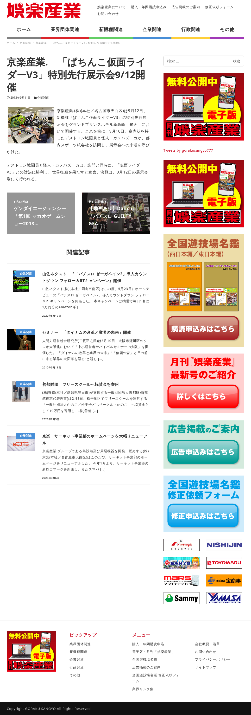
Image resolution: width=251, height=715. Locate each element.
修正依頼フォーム (219, 7)
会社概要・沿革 (207, 644)
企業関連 (43, 98)
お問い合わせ (108, 13)
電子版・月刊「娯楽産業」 (153, 651)
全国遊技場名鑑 (144, 659)
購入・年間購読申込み (149, 7)
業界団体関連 (80, 644)
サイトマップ (205, 667)
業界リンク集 (143, 689)
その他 (74, 675)
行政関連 (76, 667)
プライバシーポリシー (213, 659)
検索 (236, 61)
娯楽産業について (111, 7)
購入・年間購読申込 (148, 644)
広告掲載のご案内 (186, 7)
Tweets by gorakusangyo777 (188, 150)
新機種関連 (78, 651)
